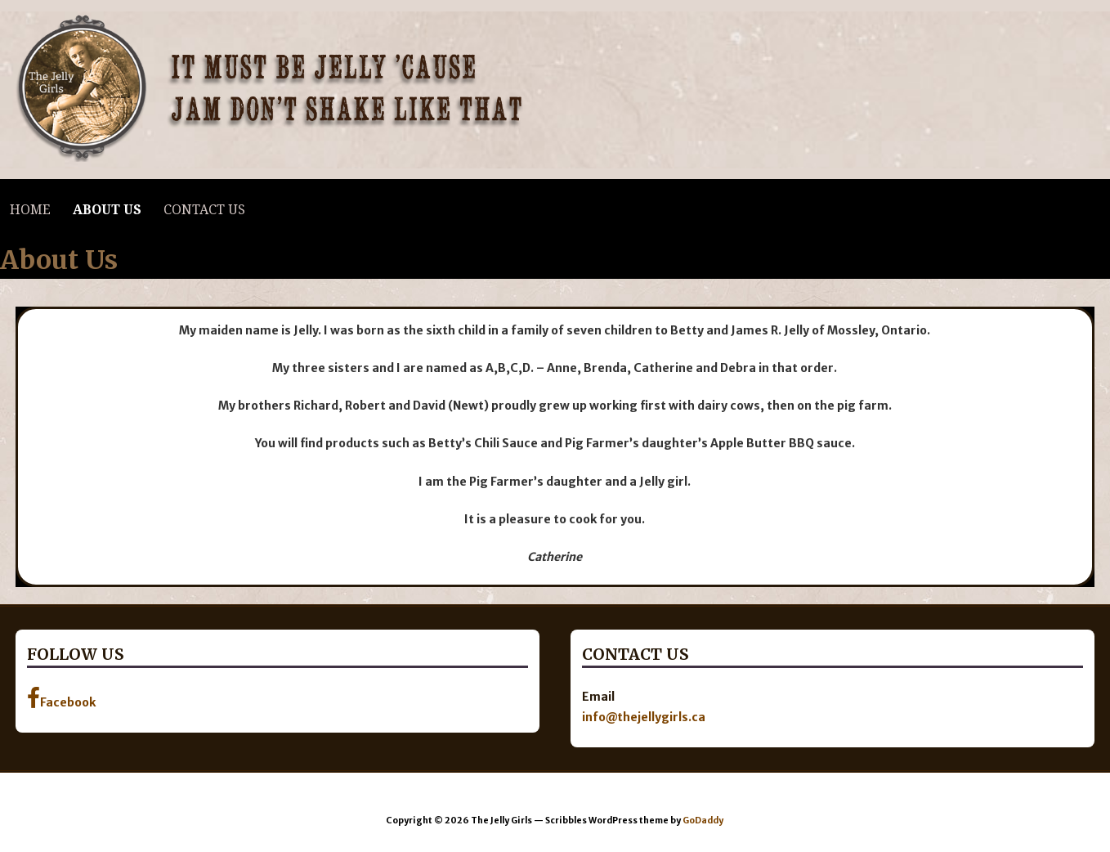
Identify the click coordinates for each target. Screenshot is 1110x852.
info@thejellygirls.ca (643, 717)
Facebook (61, 698)
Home (30, 209)
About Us (107, 209)
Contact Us (204, 209)
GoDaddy (703, 820)
